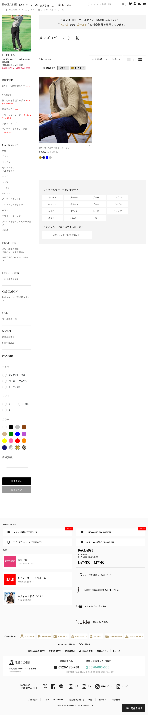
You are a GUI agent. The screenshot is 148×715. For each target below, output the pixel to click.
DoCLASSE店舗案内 (66, 644)
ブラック (74, 197)
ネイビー (52, 217)
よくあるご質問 (86, 650)
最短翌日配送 (44, 636)
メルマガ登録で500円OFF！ (40, 530)
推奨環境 (102, 699)
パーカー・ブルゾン (18, 380)
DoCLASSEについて (36, 650)
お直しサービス (61, 636)
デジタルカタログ (10, 278)
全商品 (5, 230)
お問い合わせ (103, 650)
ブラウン (117, 197)
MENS (34, 5)
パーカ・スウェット (11, 198)
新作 (4, 150)
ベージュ (52, 204)
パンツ (5, 176)
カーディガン (15, 386)
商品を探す (134, 708)
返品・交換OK (27, 636)
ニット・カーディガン (12, 204)
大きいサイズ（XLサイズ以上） (66, 234)
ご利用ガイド (10, 636)
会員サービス (96, 636)
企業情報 (116, 699)
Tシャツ (6, 187)
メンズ (63, 68)
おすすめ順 (97, 59)
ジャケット (7, 161)
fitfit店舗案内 (85, 644)
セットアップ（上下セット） (9, 169)
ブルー (96, 204)
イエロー (52, 211)
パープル (117, 204)
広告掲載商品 (8, 337)
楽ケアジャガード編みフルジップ (54, 147)
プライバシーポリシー (53, 699)
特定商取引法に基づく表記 (80, 699)
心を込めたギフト (79, 636)
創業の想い (70, 650)
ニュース (116, 650)
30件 (114, 59)
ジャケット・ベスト (18, 374)
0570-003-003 (99, 667)
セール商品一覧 (9, 318)
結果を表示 (16, 481)
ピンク (74, 211)
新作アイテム (10, 109)
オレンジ (117, 211)
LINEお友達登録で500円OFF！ (113, 531)
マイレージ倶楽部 (113, 636)
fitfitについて (55, 650)
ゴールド (76, 68)
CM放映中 (6, 94)
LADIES (23, 5)
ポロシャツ (7, 193)
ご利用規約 (32, 699)
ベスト (5, 210)
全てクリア (16, 489)
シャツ (5, 181)
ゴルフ (5, 156)
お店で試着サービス (134, 636)
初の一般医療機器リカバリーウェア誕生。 (13, 250)
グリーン (74, 204)
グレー (96, 197)
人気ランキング (9, 123)
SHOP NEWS (8, 342)
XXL (27, 403)
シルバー (74, 217)
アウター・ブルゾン (11, 215)
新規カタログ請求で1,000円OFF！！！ (100, 542)
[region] (74, 4)
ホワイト (52, 197)
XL (10, 410)
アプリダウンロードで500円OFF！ (25, 542)
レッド (96, 211)
